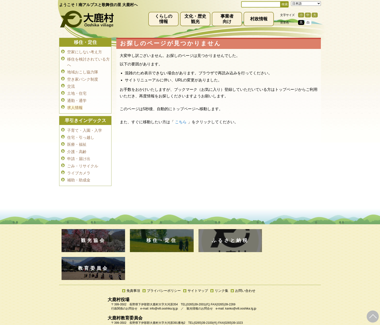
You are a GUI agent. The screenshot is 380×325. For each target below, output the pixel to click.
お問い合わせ (245, 263)
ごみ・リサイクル (82, 161)
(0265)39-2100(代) (205, 295)
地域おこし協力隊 (82, 71)
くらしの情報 (163, 19)
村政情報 (259, 18)
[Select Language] (306, 3)
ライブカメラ (78, 168)
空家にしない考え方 (84, 52)
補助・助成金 (78, 175)
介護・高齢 (77, 148)
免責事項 (133, 263)
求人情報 (75, 105)
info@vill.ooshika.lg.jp (164, 280)
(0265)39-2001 (195, 276)
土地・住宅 (77, 92)
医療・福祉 (77, 141)
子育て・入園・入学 (84, 127)
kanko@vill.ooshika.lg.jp (240, 280)
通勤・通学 (77, 98)
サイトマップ (198, 263)
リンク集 (221, 263)
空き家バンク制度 (82, 78)
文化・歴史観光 (195, 19)
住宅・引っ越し (80, 134)
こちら (181, 122)
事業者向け (227, 19)
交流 (71, 85)
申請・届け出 (78, 155)
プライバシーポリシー (164, 263)
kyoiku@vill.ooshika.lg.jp (168, 299)
